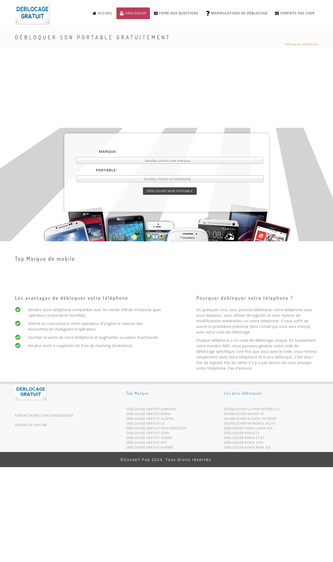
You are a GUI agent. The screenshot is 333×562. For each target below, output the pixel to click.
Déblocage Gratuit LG (145, 424)
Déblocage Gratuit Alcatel (150, 420)
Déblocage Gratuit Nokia (148, 415)
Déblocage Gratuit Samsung (151, 410)
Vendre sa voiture (31, 425)
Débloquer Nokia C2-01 (244, 439)
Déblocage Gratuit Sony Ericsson (156, 429)
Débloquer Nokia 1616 (243, 443)
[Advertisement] (167, 88)
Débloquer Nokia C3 (242, 434)
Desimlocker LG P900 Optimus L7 (252, 410)
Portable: (106, 170)
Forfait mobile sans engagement (44, 415)
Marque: (108, 151)
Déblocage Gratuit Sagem (149, 439)
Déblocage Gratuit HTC (146, 443)
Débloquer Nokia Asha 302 (247, 448)
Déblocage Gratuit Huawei (150, 448)
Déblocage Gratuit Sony (148, 434)
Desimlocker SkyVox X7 (244, 415)
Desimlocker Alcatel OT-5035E (250, 420)
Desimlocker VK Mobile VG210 (249, 424)
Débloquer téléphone (301, 44)
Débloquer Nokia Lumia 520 (248, 429)
